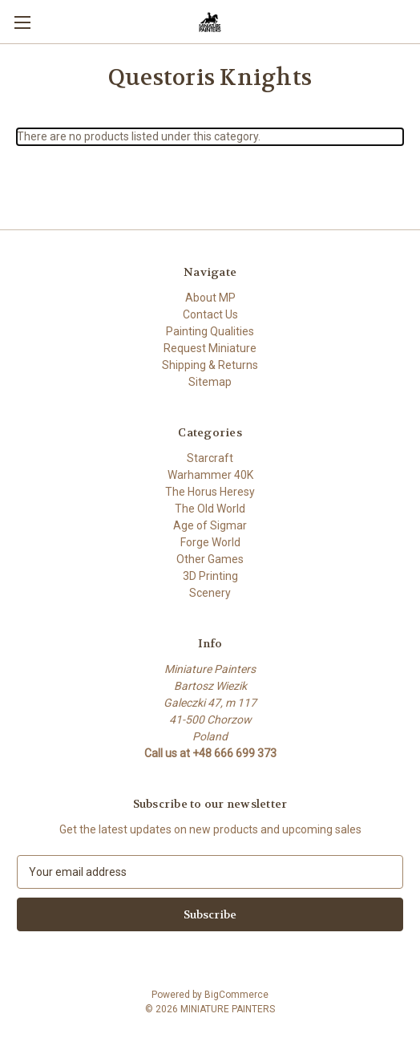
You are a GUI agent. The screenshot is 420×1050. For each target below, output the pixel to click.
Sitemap (210, 381)
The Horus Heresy (210, 491)
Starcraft (210, 458)
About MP (210, 297)
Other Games (210, 559)
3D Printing (210, 576)
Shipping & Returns (210, 365)
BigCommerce (236, 994)
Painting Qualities (210, 331)
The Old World (210, 508)
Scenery (210, 592)
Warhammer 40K (210, 474)
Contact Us (210, 314)
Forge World (210, 542)
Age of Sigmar (210, 525)
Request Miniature (210, 348)
